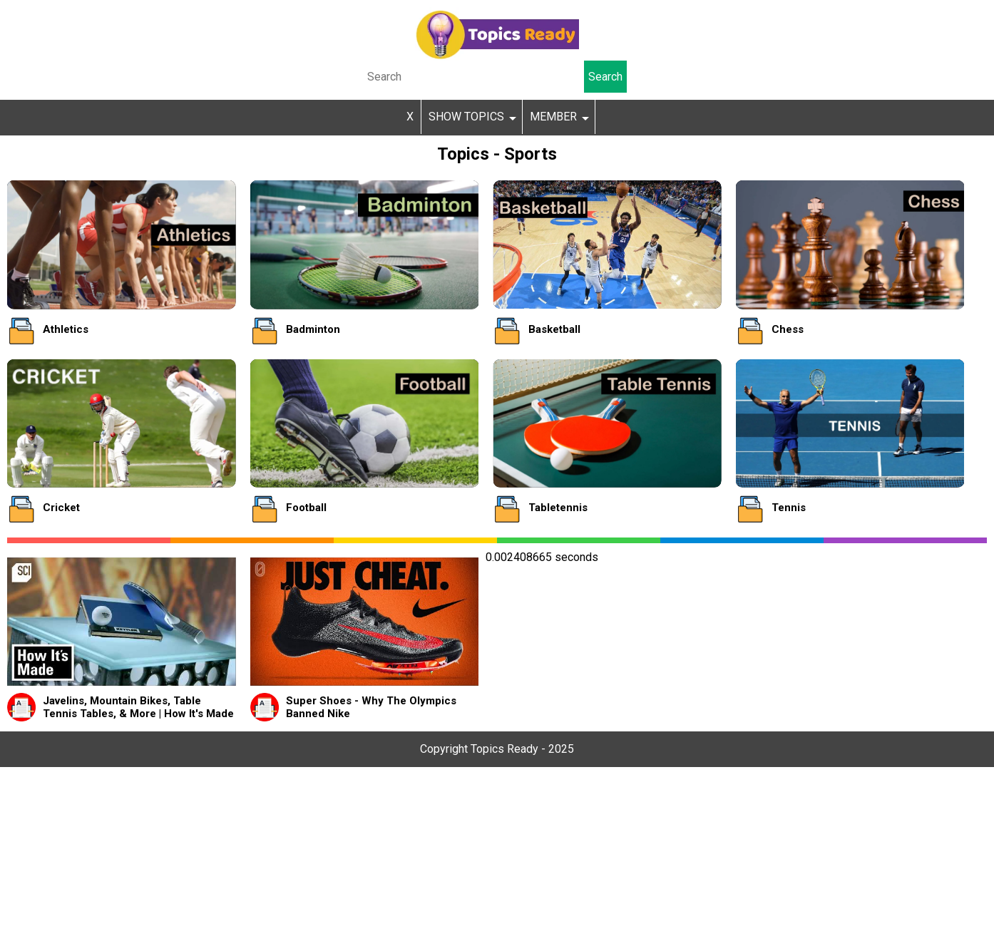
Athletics (65, 329)
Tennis (789, 507)
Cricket (61, 507)
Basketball (554, 329)
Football (306, 507)
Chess (788, 329)
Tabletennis (558, 507)
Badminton (313, 329)
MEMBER (553, 116)
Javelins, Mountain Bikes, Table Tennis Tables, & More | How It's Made (138, 707)
